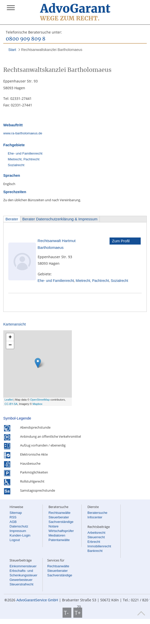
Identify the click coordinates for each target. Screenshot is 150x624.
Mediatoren (56, 535)
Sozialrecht (16, 165)
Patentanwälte (59, 540)
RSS (13, 517)
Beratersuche (97, 513)
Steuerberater (58, 517)
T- (67, 612)
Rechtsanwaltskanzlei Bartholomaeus (51, 50)
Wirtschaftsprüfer (61, 531)
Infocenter (94, 517)
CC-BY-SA (11, 403)
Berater (12, 219)
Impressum (18, 531)
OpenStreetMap (40, 399)
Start (12, 50)
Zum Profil (121, 241)
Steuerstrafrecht (21, 584)
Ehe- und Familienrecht (25, 153)
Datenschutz (19, 526)
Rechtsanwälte (59, 513)
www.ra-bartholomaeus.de (22, 133)
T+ (78, 612)
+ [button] (10, 337)
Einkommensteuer (23, 566)
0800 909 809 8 (25, 39)
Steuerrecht (96, 537)
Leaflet (9, 399)
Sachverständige (60, 522)
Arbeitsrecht (96, 532)
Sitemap (16, 513)
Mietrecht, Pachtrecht (23, 159)
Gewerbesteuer (21, 580)
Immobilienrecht (99, 546)
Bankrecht (95, 551)
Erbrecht (93, 542)
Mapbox (37, 403)
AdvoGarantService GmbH (37, 600)
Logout (15, 540)
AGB (13, 522)
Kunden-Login (20, 535)
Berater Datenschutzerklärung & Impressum (59, 219)
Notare (53, 526)
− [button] (10, 345)
